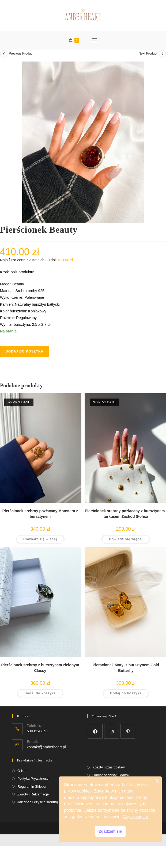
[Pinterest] (127, 731)
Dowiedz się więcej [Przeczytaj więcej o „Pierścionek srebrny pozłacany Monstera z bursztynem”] (40, 539)
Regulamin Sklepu (31, 786)
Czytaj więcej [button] (135, 816)
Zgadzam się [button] (110, 831)
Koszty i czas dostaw (108, 767)
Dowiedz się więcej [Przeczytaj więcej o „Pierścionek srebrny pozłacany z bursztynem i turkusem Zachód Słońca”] (126, 539)
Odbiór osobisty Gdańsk (111, 775)
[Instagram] (111, 731)
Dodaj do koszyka (24, 351)
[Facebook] (95, 731)
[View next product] (162, 54)
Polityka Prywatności (33, 778)
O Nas (22, 771)
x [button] (157, 780)
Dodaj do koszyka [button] (40, 693)
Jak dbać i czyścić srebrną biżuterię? (45, 802)
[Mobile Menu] (94, 40)
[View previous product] (3, 54)
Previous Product (21, 53)
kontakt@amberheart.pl (46, 747)
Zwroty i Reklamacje (33, 794)
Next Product (148, 53)
